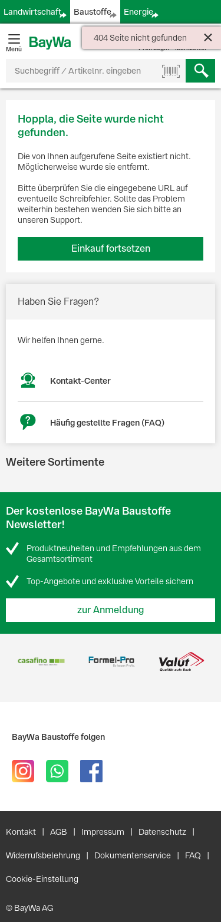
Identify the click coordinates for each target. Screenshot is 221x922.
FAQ (193, 855)
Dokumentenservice (132, 855)
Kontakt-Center (80, 381)
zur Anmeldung (110, 610)
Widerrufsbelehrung (43, 855)
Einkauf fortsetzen (110, 248)
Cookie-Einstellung (42, 879)
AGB (58, 831)
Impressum (102, 831)
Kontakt (21, 831)
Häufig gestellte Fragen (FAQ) (107, 422)
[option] (41, 662)
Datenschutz (162, 831)
